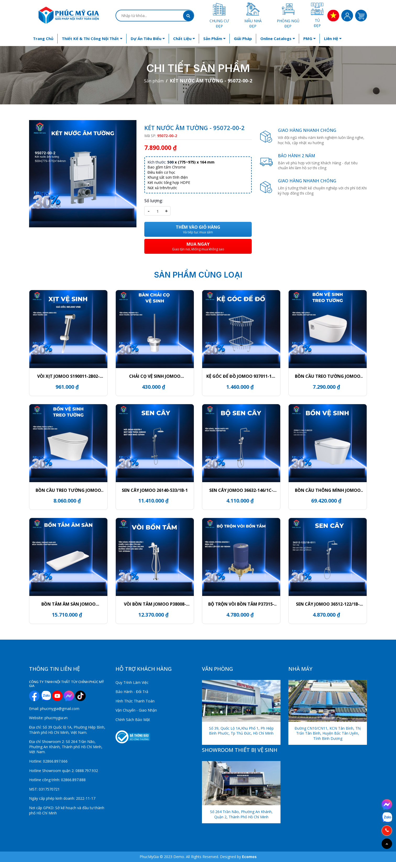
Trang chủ (43, 38)
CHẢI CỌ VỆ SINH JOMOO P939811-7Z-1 (154, 376)
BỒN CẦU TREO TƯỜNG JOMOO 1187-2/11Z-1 (327, 376)
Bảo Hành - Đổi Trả (132, 691)
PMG (309, 38)
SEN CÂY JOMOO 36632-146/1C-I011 (241, 490)
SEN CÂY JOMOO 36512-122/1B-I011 (328, 604)
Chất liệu (184, 38)
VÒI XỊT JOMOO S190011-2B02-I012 (68, 376)
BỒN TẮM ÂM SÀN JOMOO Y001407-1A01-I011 (68, 604)
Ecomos (249, 856)
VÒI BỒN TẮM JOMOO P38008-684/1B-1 (155, 604)
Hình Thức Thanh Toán (135, 700)
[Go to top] (387, 843)
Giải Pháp (243, 38)
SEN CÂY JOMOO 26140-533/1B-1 (155, 490)
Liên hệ (333, 38)
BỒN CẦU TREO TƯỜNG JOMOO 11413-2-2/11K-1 (68, 490)
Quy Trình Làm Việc (132, 682)
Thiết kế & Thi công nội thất (92, 38)
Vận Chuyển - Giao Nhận (136, 710)
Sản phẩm (214, 38)
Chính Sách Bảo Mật (133, 719)
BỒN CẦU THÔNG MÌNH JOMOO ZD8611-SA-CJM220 (328, 490)
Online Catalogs (277, 38)
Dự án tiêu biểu (148, 38)
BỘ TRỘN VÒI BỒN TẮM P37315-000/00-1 (241, 604)
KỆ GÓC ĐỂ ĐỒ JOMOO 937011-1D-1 (241, 376)
